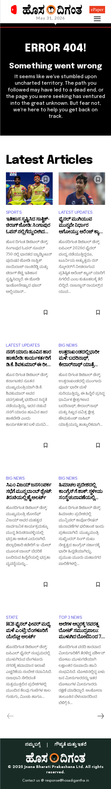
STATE (12, 617)
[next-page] (100, 716)
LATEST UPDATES (75, 212)
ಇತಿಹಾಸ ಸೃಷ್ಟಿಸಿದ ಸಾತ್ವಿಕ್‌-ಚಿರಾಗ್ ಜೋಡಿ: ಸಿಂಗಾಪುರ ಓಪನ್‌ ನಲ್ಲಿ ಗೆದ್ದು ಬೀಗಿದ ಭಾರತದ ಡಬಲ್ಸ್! (28, 226)
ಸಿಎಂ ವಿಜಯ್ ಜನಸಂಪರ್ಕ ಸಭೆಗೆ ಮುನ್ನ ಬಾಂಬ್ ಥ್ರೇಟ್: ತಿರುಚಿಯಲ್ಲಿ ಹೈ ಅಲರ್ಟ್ (29, 492)
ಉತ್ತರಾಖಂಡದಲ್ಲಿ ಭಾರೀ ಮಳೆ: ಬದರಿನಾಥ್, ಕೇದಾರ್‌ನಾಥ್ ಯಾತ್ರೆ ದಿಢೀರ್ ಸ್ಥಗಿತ (79, 359)
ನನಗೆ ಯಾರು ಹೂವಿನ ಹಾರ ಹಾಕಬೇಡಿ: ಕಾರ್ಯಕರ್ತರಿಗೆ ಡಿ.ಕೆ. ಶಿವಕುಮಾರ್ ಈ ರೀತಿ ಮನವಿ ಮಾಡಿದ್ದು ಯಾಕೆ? (28, 359)
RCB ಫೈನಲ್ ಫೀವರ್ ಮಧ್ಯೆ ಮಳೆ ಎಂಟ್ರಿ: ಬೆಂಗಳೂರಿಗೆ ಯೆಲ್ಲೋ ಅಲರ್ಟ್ (28, 631)
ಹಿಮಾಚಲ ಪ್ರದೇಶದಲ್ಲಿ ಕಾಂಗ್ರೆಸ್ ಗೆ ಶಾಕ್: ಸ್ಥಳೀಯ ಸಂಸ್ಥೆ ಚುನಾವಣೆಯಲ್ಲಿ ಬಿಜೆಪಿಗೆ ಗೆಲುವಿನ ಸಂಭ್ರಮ (80, 492)
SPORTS (14, 212)
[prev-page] (10, 716)
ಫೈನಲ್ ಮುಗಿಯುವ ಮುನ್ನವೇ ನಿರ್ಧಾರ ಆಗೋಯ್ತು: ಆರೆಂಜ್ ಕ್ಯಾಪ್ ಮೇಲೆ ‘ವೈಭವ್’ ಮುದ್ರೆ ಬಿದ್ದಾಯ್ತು (81, 226)
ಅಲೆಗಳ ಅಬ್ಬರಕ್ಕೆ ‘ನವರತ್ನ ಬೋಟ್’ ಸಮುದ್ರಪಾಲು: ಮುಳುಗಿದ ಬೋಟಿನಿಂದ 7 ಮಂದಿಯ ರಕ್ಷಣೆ (80, 631)
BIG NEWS (68, 345)
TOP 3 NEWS (70, 617)
